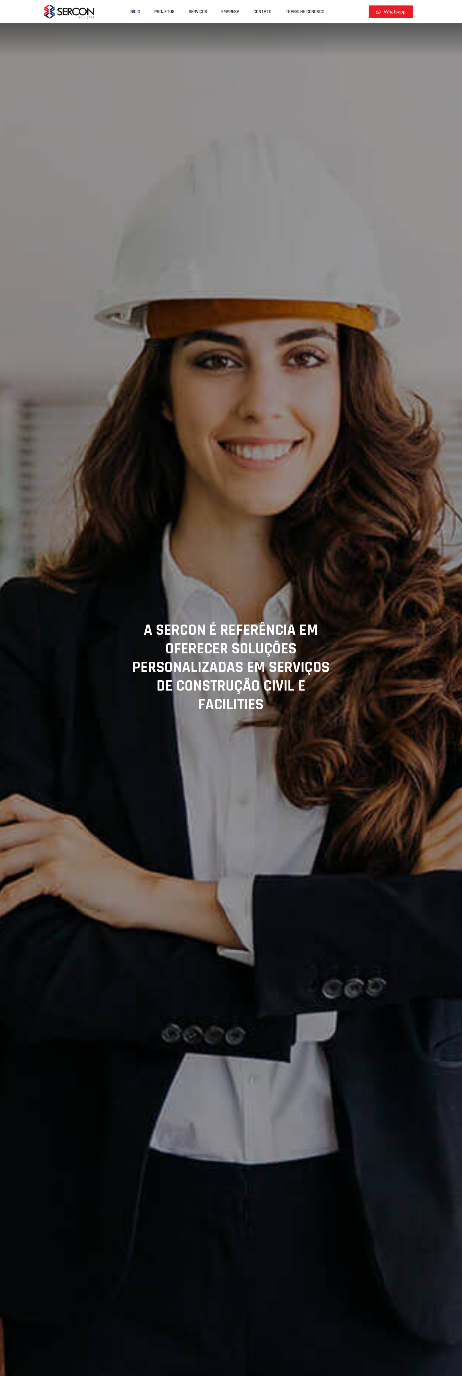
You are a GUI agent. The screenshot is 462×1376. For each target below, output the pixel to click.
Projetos (164, 12)
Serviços (198, 12)
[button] (391, 11)
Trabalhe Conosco (305, 12)
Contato (262, 12)
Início (135, 12)
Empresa (230, 12)
